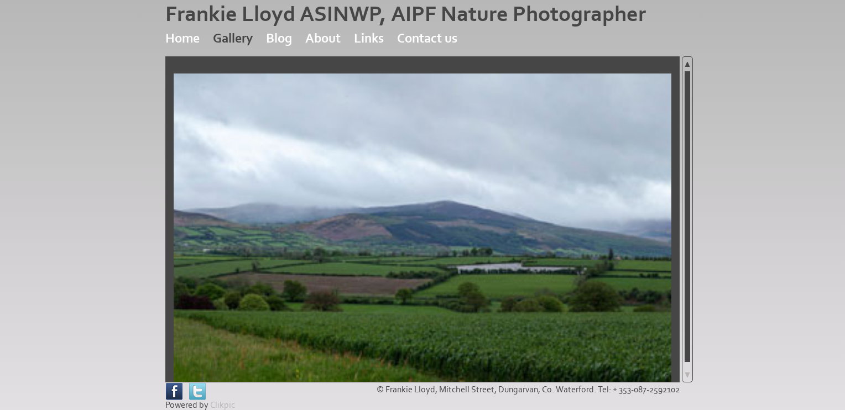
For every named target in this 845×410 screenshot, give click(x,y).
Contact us (427, 38)
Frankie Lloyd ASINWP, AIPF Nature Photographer (405, 14)
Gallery (233, 38)
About (323, 38)
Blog (279, 38)
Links (369, 38)
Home (182, 38)
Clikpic (222, 405)
